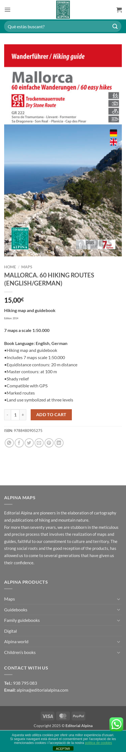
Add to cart (51, 414)
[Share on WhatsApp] (9, 442)
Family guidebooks (22, 620)
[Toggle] (118, 599)
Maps (26, 267)
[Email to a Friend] (39, 442)
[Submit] (115, 26)
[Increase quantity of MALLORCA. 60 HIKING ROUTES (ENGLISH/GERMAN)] (23, 414)
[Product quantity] (15, 414)
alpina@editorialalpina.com (42, 689)
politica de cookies (98, 743)
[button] (7, 9)
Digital (10, 630)
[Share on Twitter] (29, 442)
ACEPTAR (63, 748)
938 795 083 (25, 683)
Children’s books (20, 652)
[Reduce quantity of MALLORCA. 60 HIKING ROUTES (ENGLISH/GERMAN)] (7, 414)
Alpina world (16, 641)
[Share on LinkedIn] (59, 442)
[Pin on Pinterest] (49, 442)
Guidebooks (15, 609)
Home (10, 267)
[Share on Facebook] (19, 442)
